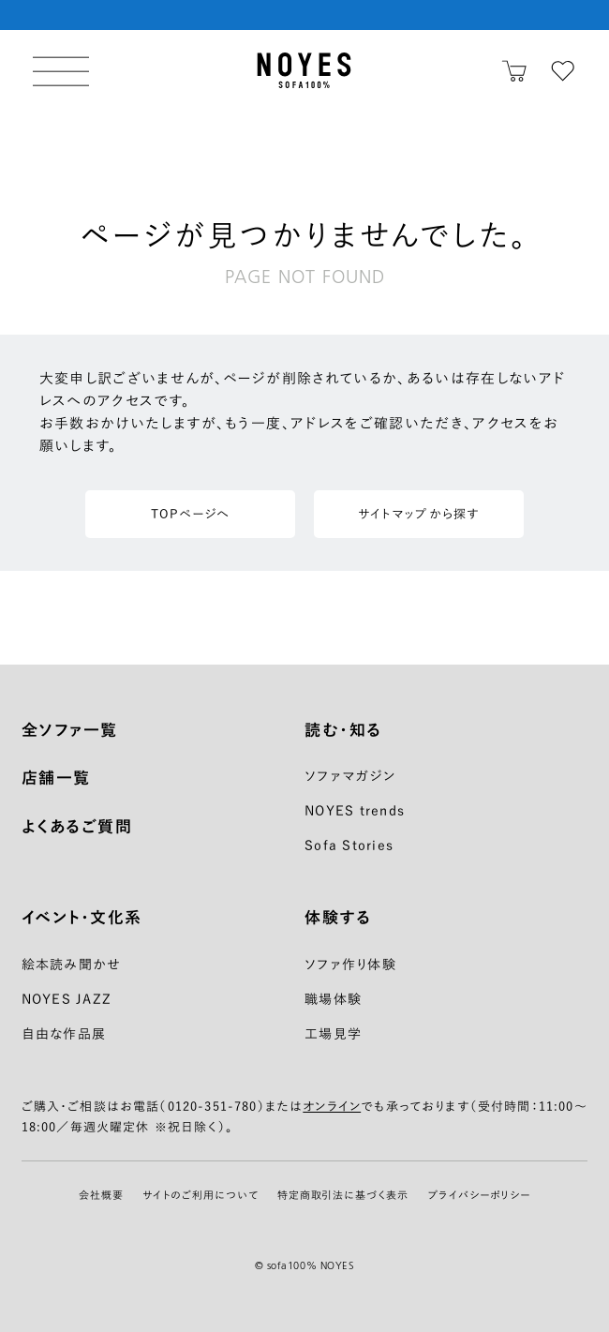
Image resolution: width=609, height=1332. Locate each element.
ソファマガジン (349, 776)
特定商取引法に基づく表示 (343, 1195)
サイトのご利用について (200, 1195)
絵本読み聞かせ (72, 964)
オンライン (332, 1106)
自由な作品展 (64, 1033)
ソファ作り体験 (350, 964)
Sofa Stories (349, 845)
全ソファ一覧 (70, 730)
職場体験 (333, 999)
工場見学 (333, 1033)
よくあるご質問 (77, 826)
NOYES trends (354, 810)
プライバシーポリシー (478, 1195)
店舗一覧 (56, 778)
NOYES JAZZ (67, 999)
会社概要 (101, 1195)
